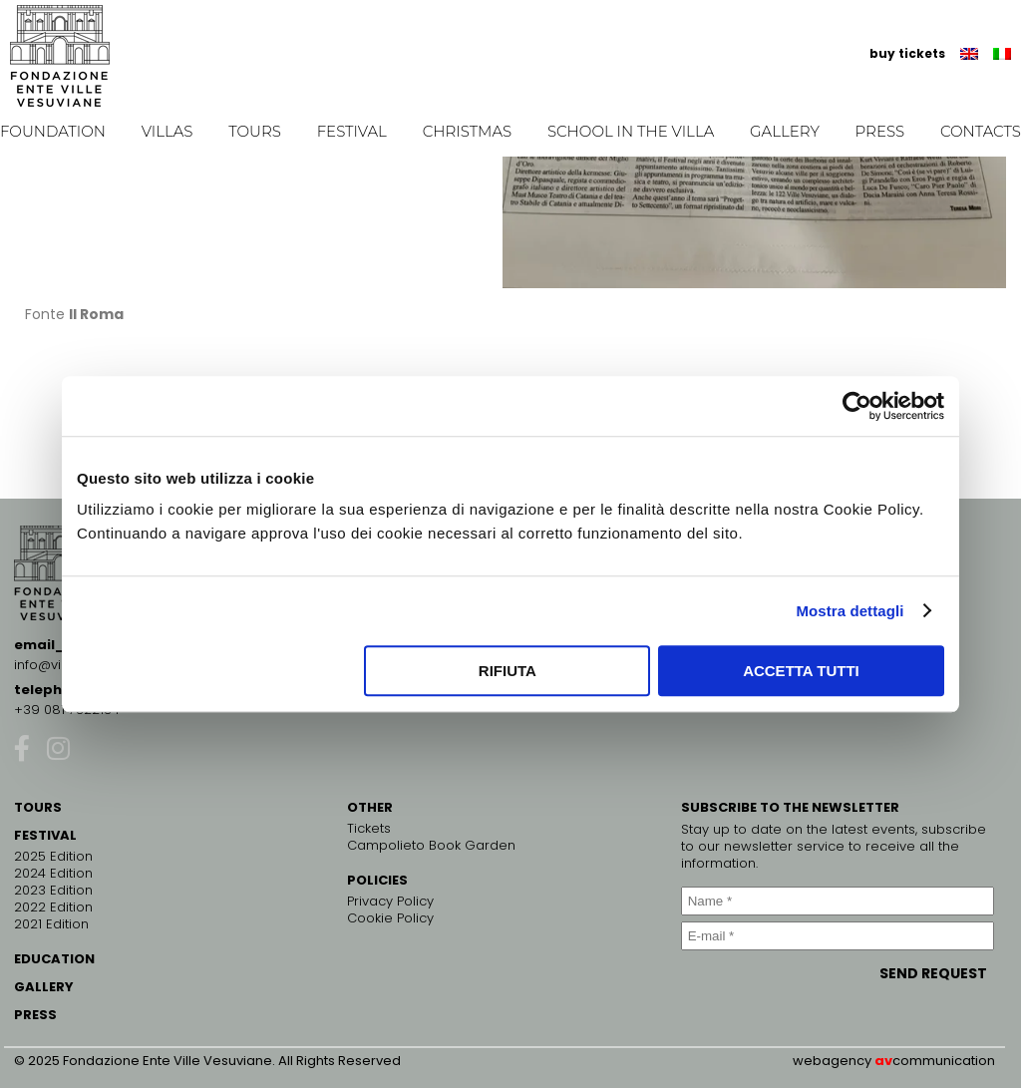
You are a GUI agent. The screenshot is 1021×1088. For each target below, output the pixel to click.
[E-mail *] (837, 935)
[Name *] (837, 901)
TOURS (38, 807)
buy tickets (907, 53)
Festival (352, 131)
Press (880, 131)
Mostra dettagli (849, 610)
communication (943, 1060)
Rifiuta (507, 670)
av (883, 1060)
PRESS (35, 1014)
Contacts (980, 131)
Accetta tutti (801, 670)
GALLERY (44, 986)
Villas (167, 131)
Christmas (467, 131)
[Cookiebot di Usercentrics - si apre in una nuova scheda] (857, 406)
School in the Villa (630, 131)
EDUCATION (54, 958)
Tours (254, 131)
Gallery (785, 131)
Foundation (53, 131)
